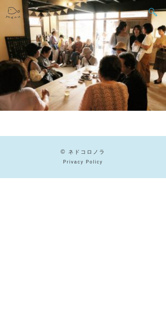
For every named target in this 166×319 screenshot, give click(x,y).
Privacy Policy (83, 162)
